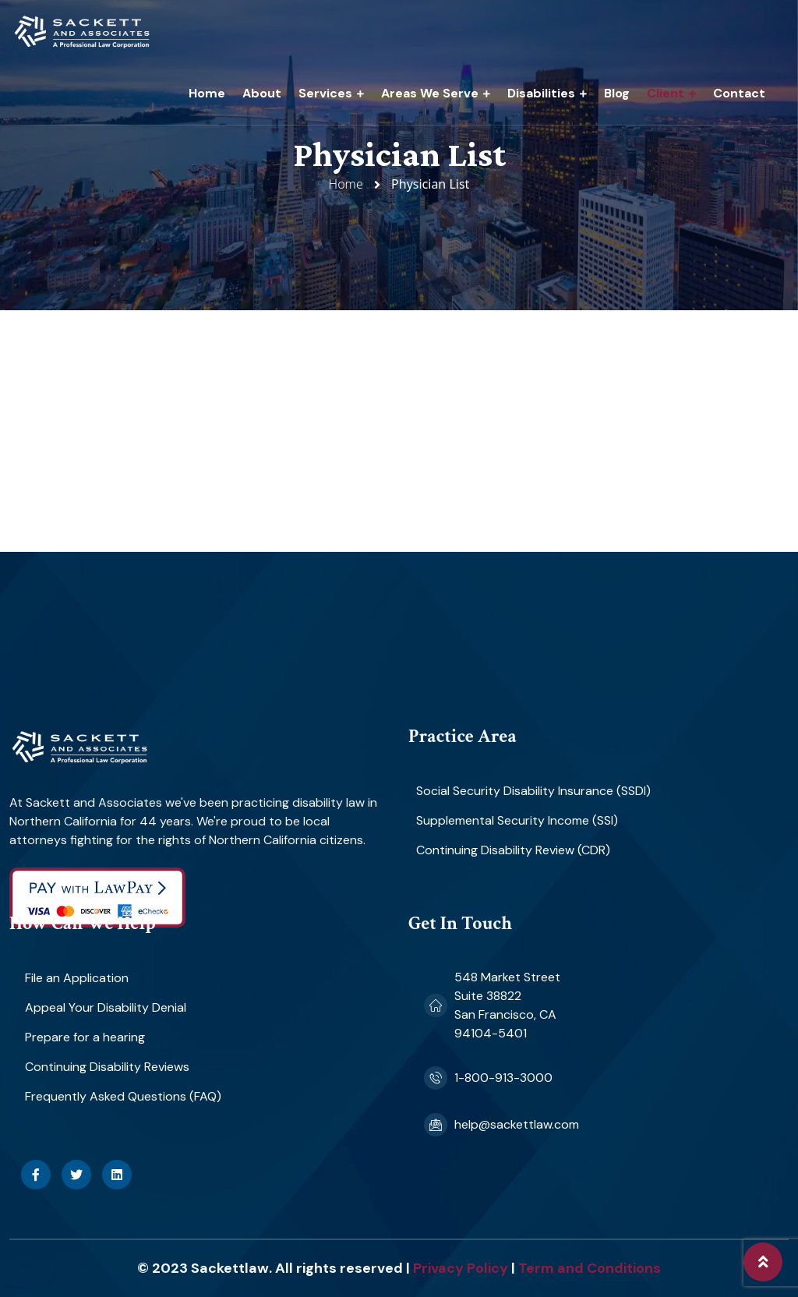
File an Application (77, 978)
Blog (617, 93)
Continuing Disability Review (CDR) (513, 850)
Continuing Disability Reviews (107, 1066)
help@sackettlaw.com (516, 1124)
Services (325, 93)
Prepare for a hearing (85, 1037)
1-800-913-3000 (503, 1077)
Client (665, 93)
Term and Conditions (589, 1268)
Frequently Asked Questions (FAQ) (123, 1096)
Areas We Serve (429, 93)
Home (207, 93)
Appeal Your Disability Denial (105, 1007)
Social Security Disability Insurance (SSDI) (533, 791)
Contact (739, 93)
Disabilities (541, 93)
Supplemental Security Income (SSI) (517, 820)
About (261, 93)
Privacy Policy (460, 1268)
